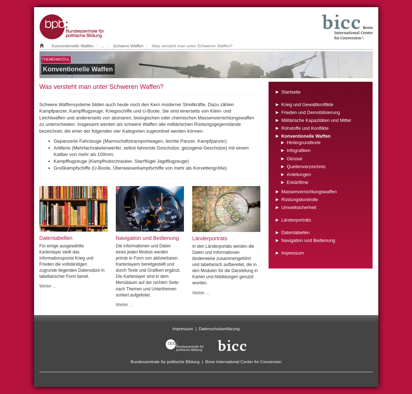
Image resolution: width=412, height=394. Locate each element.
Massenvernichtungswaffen (309, 191)
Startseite (290, 92)
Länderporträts (296, 220)
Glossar (294, 158)
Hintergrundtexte (303, 142)
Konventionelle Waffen (73, 45)
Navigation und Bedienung (308, 240)
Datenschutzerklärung (219, 328)
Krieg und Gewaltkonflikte (307, 104)
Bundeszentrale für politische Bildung (165, 361)
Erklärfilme (297, 182)
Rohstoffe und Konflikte (304, 128)
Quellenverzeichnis (305, 166)
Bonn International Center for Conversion (243, 361)
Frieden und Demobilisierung (310, 112)
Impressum (292, 253)
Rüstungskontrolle (299, 199)
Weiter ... (48, 286)
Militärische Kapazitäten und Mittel (316, 120)
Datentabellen (295, 232)
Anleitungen (298, 174)
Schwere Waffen (128, 45)
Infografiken (298, 150)
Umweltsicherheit (298, 207)
